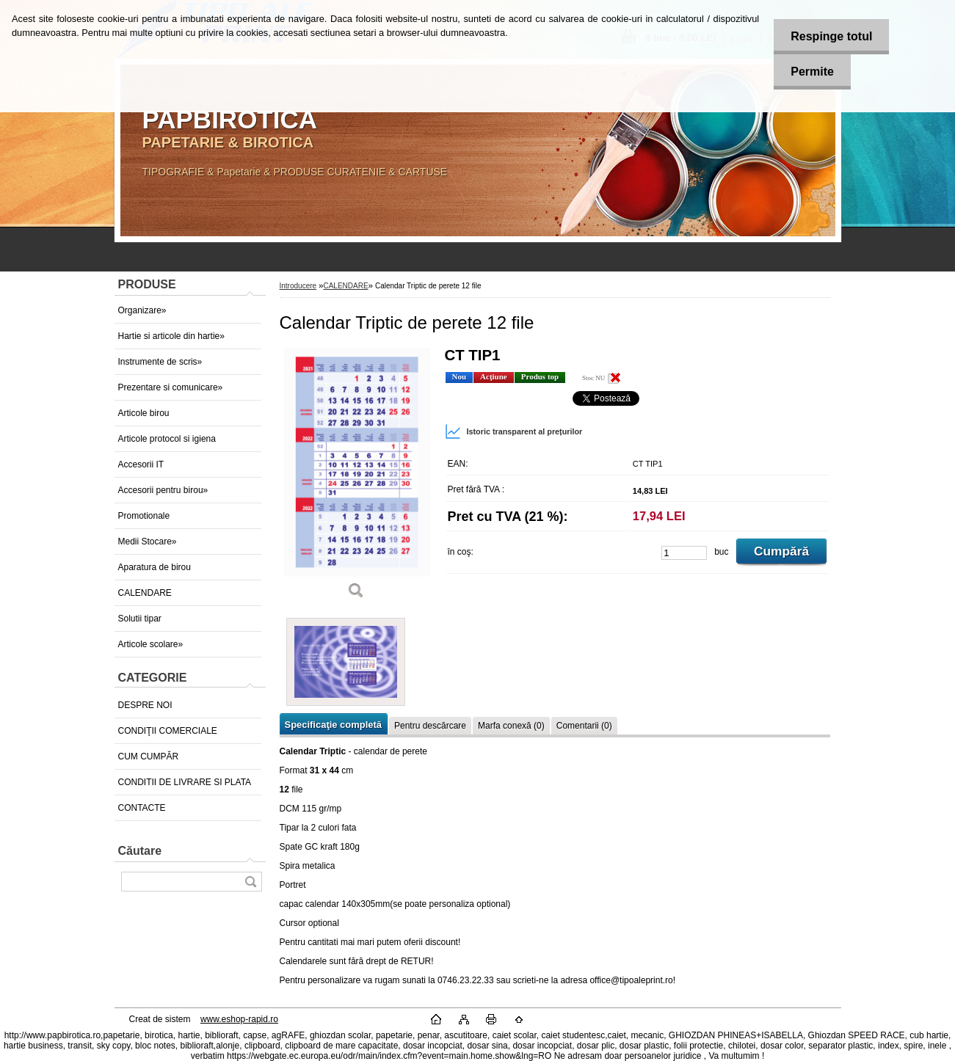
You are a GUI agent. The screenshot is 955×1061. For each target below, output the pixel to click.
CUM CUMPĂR (148, 756)
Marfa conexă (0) (511, 726)
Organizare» (142, 310)
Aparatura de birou (154, 567)
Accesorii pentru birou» (163, 490)
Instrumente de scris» (160, 362)
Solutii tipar (139, 618)
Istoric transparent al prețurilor (514, 431)
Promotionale (144, 516)
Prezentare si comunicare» (170, 387)
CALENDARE (145, 593)
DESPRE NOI (145, 705)
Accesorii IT (141, 464)
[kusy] (684, 553)
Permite (809, 71)
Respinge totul (828, 36)
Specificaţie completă (333, 724)
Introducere (298, 286)
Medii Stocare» (147, 541)
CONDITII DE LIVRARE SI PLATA (185, 782)
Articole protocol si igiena (167, 439)
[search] (250, 881)
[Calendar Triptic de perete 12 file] (356, 478)
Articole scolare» (151, 644)
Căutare (140, 851)
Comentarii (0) (584, 726)
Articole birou (144, 413)
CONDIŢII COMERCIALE (167, 731)
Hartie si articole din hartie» (171, 336)
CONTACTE (142, 808)
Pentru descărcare (430, 726)
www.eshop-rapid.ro (239, 1019)
